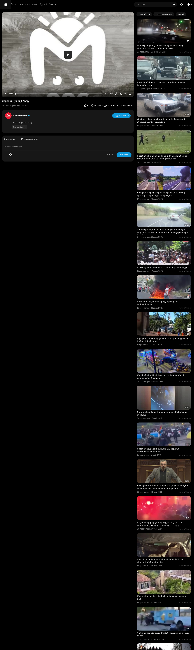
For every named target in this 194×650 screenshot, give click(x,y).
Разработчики (9, 94)
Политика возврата (11, 78)
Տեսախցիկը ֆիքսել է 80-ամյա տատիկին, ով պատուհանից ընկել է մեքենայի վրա (166, 591)
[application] (92, 54)
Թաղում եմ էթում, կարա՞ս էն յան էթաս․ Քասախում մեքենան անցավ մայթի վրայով (168, 624)
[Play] (43, 93)
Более (91, 4)
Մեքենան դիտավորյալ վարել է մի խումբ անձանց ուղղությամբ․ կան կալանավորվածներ (168, 139)
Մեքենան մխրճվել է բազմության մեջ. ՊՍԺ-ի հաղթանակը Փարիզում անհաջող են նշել (169, 462)
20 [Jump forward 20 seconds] (127, 93)
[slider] (83, 93)
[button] (189, 4)
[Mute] (132, 93)
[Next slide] (187, 14)
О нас (5, 91)
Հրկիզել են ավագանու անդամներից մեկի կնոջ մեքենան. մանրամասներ (169, 494)
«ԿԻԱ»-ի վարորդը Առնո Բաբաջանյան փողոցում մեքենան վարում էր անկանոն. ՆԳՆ (169, 43)
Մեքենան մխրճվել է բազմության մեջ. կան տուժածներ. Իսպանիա (167, 396)
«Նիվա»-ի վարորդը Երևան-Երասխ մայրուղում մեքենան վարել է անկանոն (168, 106)
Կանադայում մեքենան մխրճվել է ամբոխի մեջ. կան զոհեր (165, 557)
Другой (81, 4)
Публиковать (135, 155)
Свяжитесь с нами (16, 91)
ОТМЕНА (121, 155)
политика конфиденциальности (16, 88)
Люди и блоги (48, 4)
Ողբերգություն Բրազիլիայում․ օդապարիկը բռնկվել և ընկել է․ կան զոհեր (166, 302)
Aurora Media (59, 115)
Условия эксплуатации (12, 85)
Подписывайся (133, 115)
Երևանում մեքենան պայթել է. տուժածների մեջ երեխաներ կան (165, 74)
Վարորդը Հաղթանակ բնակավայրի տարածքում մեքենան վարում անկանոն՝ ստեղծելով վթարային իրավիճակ (169, 205)
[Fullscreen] (141, 93)
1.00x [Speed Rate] (123, 94)
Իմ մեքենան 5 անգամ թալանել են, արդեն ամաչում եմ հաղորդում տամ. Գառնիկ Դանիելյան (169, 430)
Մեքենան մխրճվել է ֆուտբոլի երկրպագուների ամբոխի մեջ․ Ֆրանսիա (169, 333)
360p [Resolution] (137, 94)
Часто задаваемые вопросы (14, 82)
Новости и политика (66, 4)
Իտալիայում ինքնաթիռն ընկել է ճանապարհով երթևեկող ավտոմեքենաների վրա (164, 172)
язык (18, 94)
